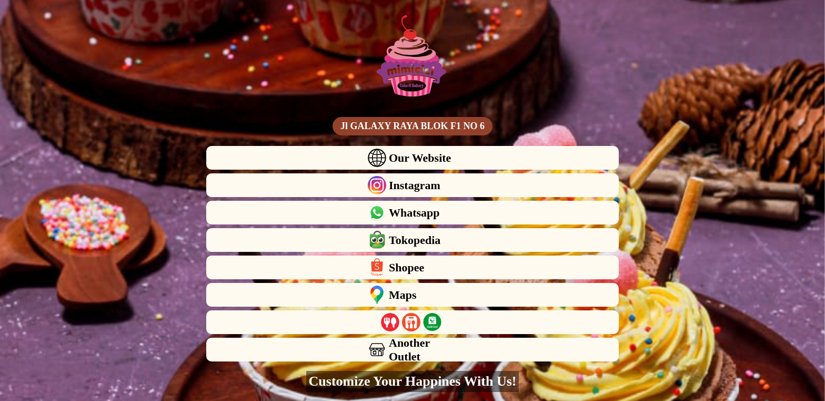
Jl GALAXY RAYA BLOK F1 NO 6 (412, 126)
